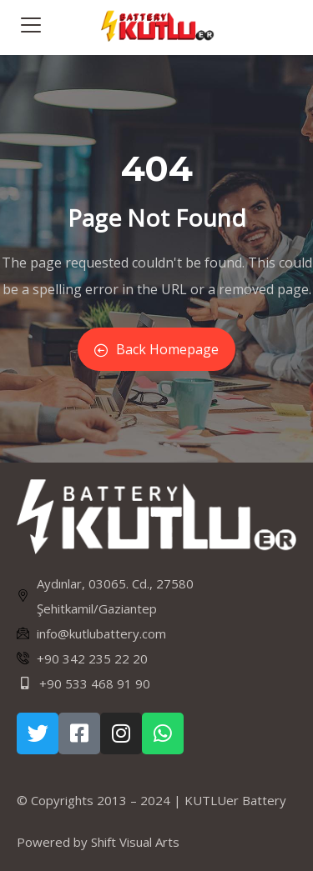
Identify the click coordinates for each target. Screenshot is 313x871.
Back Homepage (156, 349)
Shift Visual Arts (135, 841)
